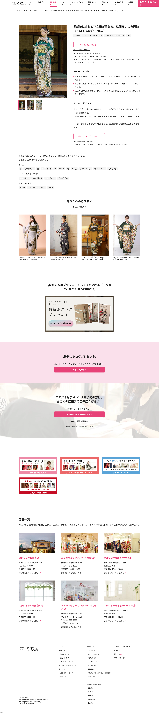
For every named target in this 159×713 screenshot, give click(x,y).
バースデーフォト (93, 662)
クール (50, 187)
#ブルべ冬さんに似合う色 (114, 35)
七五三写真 (91, 650)
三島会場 (90, 688)
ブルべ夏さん (37, 178)
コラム (89, 680)
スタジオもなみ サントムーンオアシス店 (79, 607)
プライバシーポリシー (121, 658)
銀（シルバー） (99, 169)
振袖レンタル (64, 654)
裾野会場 (90, 695)
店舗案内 (117, 650)
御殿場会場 (91, 699)
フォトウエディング (94, 654)
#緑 (128, 35)
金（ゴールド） (85, 169)
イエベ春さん (25, 178)
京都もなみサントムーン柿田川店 (78, 557)
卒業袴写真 (91, 669)
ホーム (61, 647)
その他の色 (112, 169)
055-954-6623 (114, 565)
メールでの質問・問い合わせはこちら (79, 426)
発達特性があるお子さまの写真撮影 (99, 673)
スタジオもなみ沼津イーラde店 (120, 605)
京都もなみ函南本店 (29, 557)
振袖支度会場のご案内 (94, 684)
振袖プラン (62, 650)
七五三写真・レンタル (66, 673)
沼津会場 (90, 692)
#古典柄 (77, 35)
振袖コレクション (65, 669)
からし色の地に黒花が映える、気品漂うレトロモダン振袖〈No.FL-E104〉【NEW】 (95, 258)
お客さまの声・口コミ (94, 677)
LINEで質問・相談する (81, 49)
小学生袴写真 (92, 665)
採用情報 (117, 654)
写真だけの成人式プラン (68, 665)
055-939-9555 (71, 620)
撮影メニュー (91, 647)
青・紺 (49, 169)
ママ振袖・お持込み (66, 662)
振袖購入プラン (65, 658)
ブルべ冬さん (63, 178)
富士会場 (90, 703)
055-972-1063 (71, 565)
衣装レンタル (63, 677)
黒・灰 (74, 169)
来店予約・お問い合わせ (148, 4)
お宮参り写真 (92, 658)
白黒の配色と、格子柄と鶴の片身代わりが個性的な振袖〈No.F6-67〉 (63, 258)
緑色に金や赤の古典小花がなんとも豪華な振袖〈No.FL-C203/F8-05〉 (126, 258)
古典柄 (22, 187)
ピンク (61, 169)
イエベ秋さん (50, 178)
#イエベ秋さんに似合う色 (92, 35)
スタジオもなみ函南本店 (31, 605)
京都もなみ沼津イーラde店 (117, 557)
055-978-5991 (28, 565)
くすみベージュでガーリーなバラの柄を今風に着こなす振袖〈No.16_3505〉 (32, 258)
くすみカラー (29, 169)
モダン (42, 187)
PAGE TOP (2, 712)
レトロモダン (32, 187)
